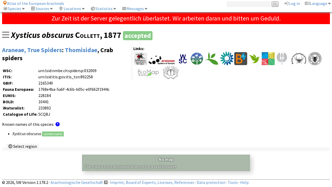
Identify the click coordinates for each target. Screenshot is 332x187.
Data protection (211, 182)
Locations (69, 8)
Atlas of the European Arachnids (33, 3)
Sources (39, 8)
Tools (233, 182)
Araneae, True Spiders (32, 50)
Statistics (101, 8)
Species (12, 8)
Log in (292, 3)
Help (244, 182)
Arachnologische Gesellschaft (77, 182)
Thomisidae (81, 50)
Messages (133, 8)
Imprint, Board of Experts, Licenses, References (152, 182)
